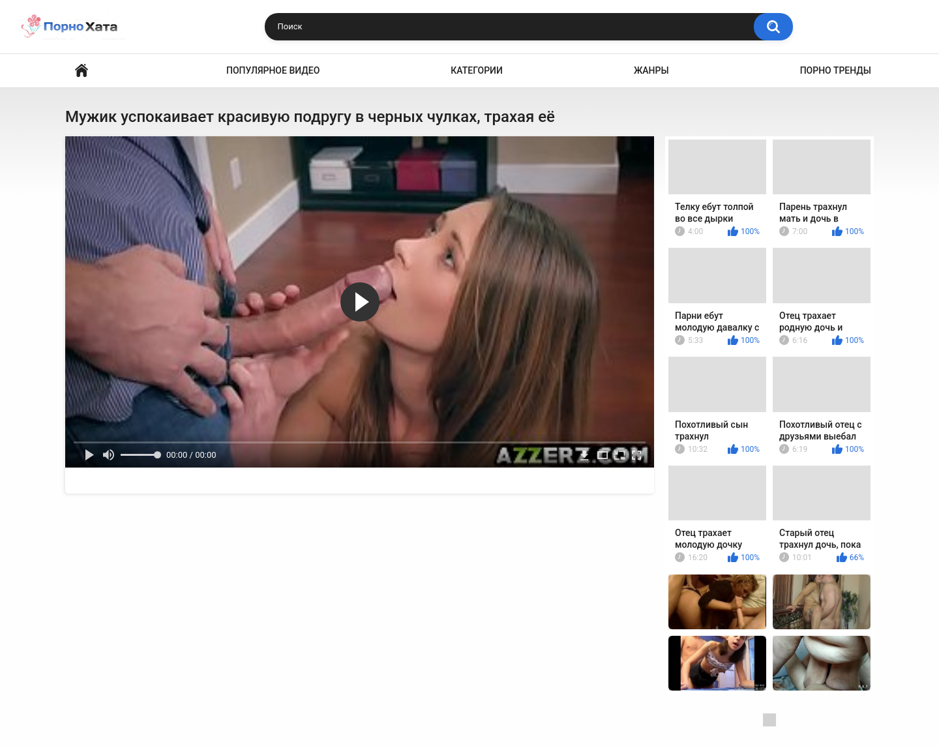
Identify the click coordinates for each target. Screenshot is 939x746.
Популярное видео (273, 70)
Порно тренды (835, 70)
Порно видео (81, 70)
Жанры (651, 70)
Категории (477, 70)
